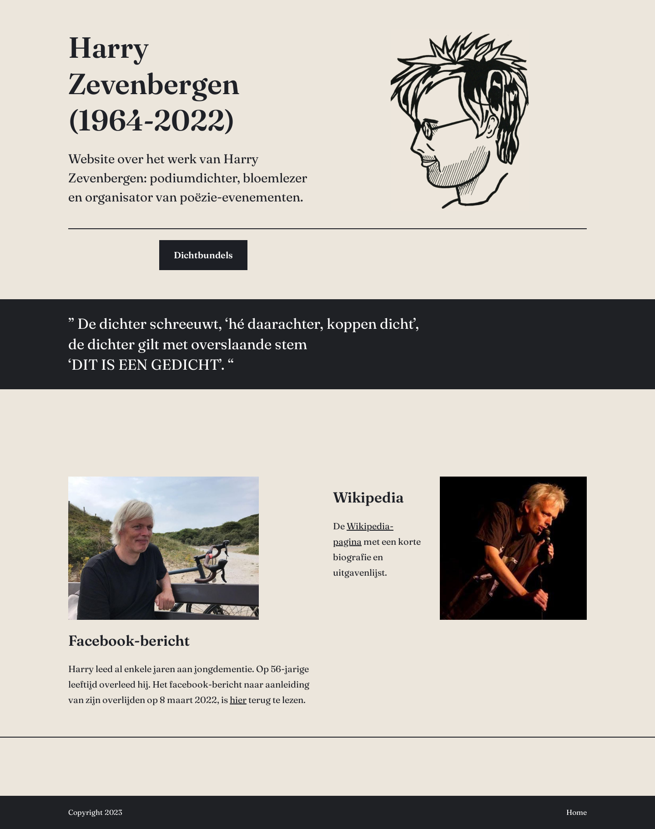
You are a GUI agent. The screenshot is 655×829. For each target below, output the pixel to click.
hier (238, 699)
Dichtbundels (203, 255)
